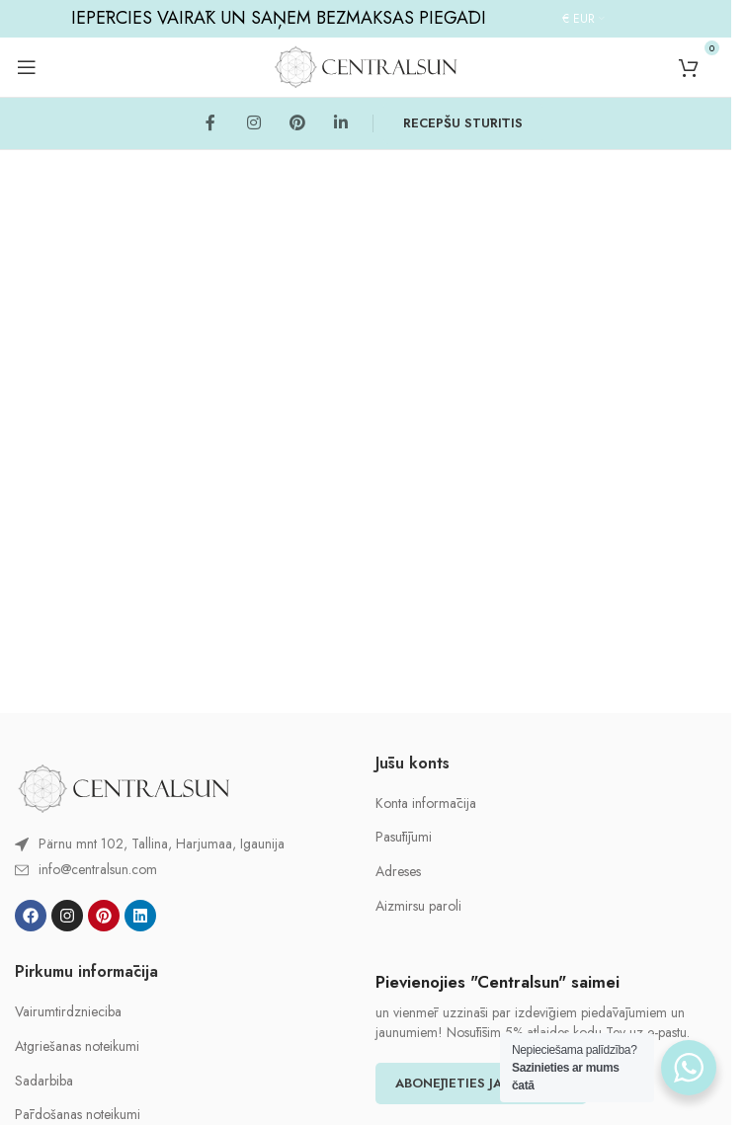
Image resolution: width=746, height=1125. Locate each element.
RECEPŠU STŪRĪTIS (463, 123)
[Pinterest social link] (297, 123)
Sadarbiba (44, 1081)
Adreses (398, 871)
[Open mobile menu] (26, 67)
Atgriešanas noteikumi (77, 1046)
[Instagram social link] (254, 123)
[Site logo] (365, 65)
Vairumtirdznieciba (68, 1012)
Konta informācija (425, 803)
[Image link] (123, 786)
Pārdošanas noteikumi (77, 1114)
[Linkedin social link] (341, 123)
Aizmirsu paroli (418, 906)
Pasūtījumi (403, 837)
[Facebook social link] (210, 123)
